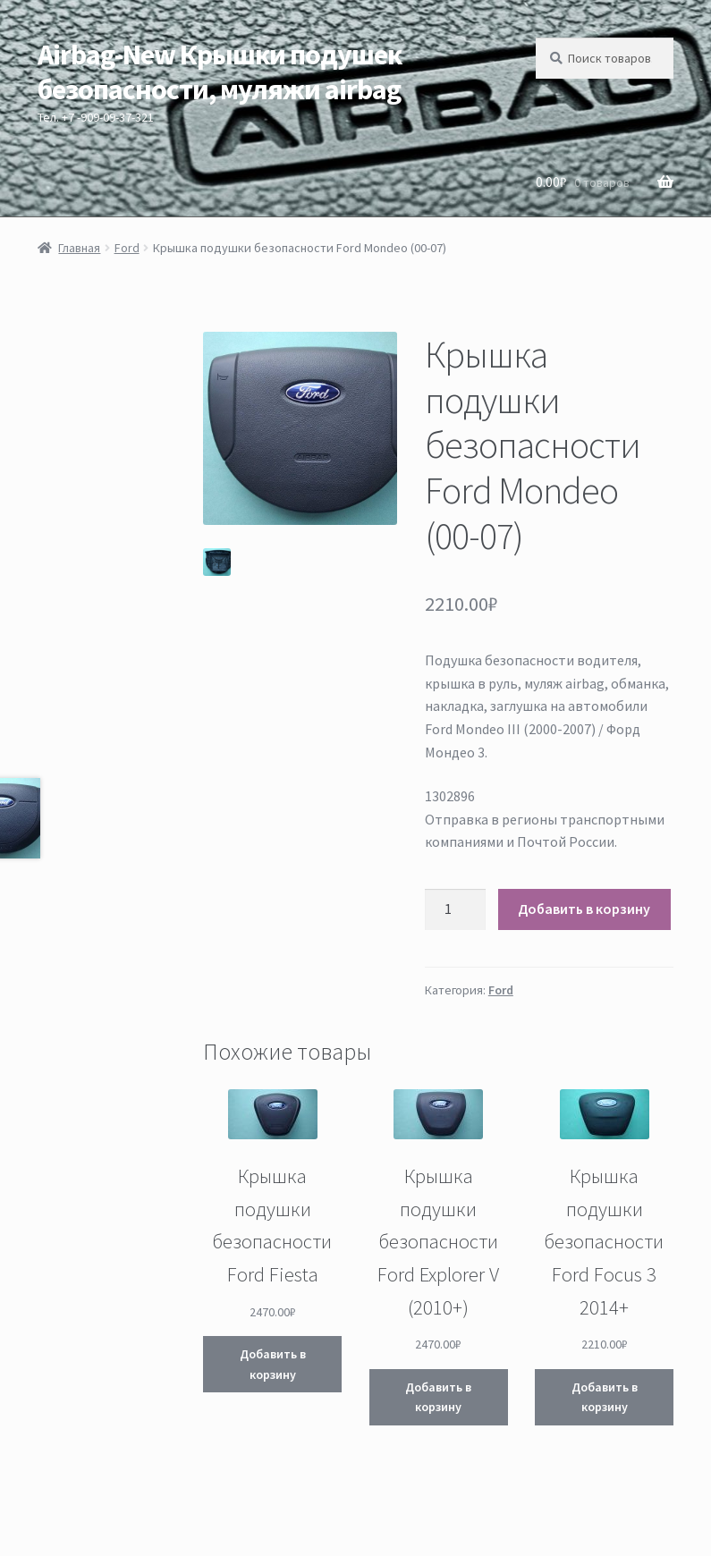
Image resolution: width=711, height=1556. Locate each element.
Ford (127, 248)
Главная (79, 248)
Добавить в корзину (584, 909)
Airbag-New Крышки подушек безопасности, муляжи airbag (220, 72)
